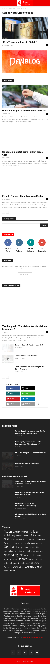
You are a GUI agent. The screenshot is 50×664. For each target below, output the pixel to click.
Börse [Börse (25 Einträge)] (34, 535)
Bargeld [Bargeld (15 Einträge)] (27, 535)
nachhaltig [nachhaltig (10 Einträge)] (39, 551)
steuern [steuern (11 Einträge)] (31, 559)
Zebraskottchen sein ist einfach (26, 356)
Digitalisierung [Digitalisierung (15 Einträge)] (21, 539)
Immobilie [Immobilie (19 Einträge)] (34, 547)
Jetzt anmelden (25, 274)
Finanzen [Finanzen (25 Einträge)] (17, 543)
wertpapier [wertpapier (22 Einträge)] (18, 567)
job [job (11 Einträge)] (24, 551)
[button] (3, 3)
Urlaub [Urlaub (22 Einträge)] (21, 563)
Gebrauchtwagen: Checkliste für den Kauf (24, 110)
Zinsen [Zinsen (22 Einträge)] (13, 570)
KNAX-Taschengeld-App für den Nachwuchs (30, 453)
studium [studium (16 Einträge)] (39, 559)
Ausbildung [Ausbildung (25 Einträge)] (9, 535)
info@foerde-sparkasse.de (33, 637)
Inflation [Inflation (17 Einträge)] (18, 551)
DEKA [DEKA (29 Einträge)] (6, 539)
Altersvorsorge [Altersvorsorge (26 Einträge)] (20, 532)
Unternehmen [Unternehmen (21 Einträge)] (10, 563)
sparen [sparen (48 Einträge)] (23, 559)
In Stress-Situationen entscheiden (27, 464)
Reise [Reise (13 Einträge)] (26, 555)
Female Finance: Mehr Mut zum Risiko (22, 196)
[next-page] (7, 212)
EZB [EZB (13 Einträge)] (10, 543)
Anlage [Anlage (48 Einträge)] (34, 531)
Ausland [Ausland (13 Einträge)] (19, 535)
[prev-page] (3, 212)
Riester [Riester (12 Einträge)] (39, 555)
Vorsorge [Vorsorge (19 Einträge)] (8, 567)
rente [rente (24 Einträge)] (32, 555)
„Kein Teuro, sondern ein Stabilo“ (19, 42)
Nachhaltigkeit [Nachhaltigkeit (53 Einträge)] (13, 555)
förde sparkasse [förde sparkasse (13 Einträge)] (37, 543)
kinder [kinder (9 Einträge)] (33, 551)
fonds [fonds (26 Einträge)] (27, 543)
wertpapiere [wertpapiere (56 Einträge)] (33, 566)
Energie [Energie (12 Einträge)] (31, 539)
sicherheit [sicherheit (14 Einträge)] (13, 559)
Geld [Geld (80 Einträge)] (7, 547)
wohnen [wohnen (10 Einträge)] (6, 570)
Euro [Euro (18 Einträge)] (6, 543)
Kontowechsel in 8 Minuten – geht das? (29, 345)
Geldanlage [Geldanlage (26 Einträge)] (18, 547)
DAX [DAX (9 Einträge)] (39, 535)
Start (3, 8)
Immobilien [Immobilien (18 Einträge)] (8, 551)
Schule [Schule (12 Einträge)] (6, 559)
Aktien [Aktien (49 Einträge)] (8, 531)
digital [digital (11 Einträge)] (13, 539)
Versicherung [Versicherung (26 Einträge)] (32, 563)
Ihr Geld (5, 38)
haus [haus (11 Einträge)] (26, 547)
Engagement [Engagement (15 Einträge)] (40, 539)
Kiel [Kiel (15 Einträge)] (28, 551)
